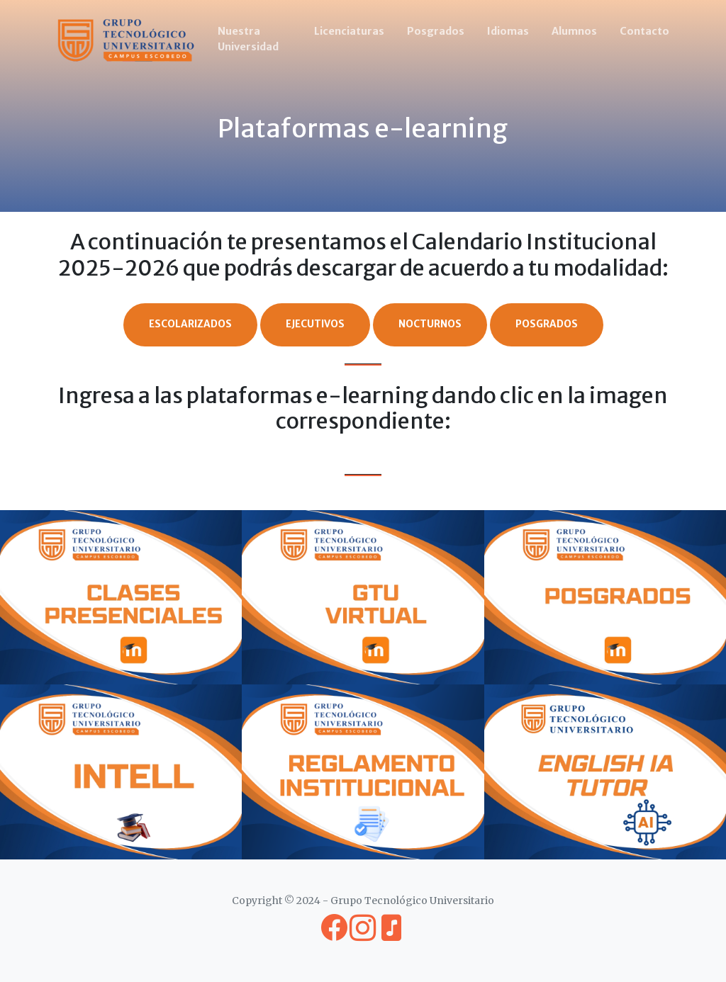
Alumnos (574, 31)
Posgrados (435, 31)
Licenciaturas (349, 31)
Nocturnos (430, 324)
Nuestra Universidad (248, 39)
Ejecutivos (315, 324)
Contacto (644, 31)
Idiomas (508, 31)
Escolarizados (190, 324)
